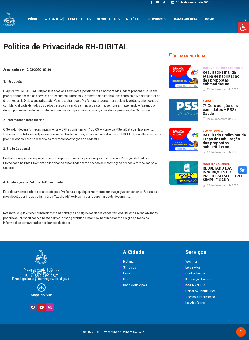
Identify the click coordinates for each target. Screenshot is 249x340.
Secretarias (108, 19)
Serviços (156, 19)
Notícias (134, 19)
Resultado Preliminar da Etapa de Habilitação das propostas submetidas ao (224, 141)
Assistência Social (216, 164)
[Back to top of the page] (240, 331)
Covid (210, 19)
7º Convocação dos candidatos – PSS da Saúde (221, 109)
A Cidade (52, 19)
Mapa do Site (41, 295)
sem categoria (213, 130)
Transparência (184, 19)
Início (33, 19)
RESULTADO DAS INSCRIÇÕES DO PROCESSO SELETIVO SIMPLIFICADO (222, 174)
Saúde (207, 101)
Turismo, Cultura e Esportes (223, 68)
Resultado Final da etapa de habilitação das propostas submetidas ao (221, 78)
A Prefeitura (78, 19)
